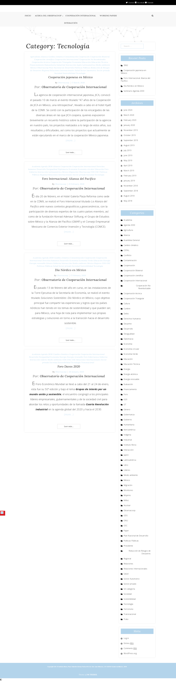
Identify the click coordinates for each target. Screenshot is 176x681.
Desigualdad (51, 169)
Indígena (127, 434)
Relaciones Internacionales (62, 70)
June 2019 (128, 155)
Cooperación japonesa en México (70, 77)
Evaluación (128, 384)
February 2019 (130, 175)
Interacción (71, 65)
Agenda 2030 (47, 166)
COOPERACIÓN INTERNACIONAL (80, 15)
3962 (126, 65)
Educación (86, 62)
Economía (76, 62)
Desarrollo (41, 169)
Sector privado (103, 70)
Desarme (128, 323)
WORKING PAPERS (108, 15)
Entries (129, 643)
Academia (36, 166)
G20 (125, 399)
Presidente (128, 546)
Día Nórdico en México (70, 270)
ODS (92, 172)
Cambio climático (56, 57)
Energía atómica (131, 374)
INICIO (28, 15)
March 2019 (129, 170)
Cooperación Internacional (67, 59)
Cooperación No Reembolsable (92, 59)
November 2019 (131, 130)
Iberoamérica (129, 429)
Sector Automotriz (88, 70)
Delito (126, 313)
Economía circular (86, 169)
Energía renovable (38, 263)
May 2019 (128, 160)
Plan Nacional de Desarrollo (61, 68)
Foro (106, 169)
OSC (97, 172)
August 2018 (129, 196)
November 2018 (131, 185)
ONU (69, 360)
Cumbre (127, 308)
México (33, 68)
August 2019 (129, 145)
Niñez (126, 500)
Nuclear (127, 505)
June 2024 (128, 110)
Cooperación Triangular (61, 62)
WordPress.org (130, 653)
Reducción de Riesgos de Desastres (140, 552)
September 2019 (131, 140)
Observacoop (43, 68)
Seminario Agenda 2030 (134, 91)
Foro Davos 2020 (69, 366)
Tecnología (81, 73)
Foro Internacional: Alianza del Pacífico (69, 179)
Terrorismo (128, 609)
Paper (126, 530)
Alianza (44, 57)
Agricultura (35, 57)
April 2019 (128, 165)
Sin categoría (129, 589)
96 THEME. (92, 674)
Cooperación (84, 57)
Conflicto (127, 255)
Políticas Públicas (82, 68)
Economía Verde (86, 260)
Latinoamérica (88, 65)
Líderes (44, 360)
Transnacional (87, 362)
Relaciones (128, 563)
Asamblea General (132, 240)
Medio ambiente (103, 65)
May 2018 (128, 201)
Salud (77, 70)
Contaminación (71, 57)
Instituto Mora (130, 445)
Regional (46, 70)
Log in (126, 638)
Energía (106, 260)
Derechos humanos (50, 260)
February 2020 (130, 120)
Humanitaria (50, 65)
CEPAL (127, 250)
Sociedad (58, 73)
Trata (126, 619)
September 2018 (131, 190)
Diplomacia (63, 169)
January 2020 (129, 125)
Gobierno (33, 172)
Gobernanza (93, 357)
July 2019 (127, 150)
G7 (125, 404)
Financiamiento (37, 65)
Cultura (127, 303)
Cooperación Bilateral (100, 57)
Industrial (60, 65)
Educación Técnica (99, 62)
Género (49, 263)
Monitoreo (128, 490)
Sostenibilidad (69, 73)
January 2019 (129, 180)
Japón (79, 65)
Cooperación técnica (41, 62)
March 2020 (129, 115)
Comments (130, 648)
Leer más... (70, 152)
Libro (126, 465)
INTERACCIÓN (70, 23)
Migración (73, 172)
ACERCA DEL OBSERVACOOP (48, 15)
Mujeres (97, 263)
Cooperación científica (44, 59)
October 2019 (130, 135)
